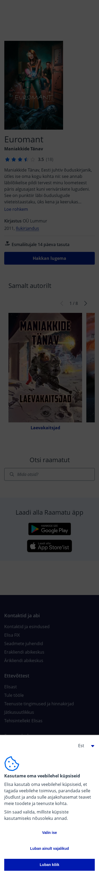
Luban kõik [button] (49, 865)
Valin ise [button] (49, 832)
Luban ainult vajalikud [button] (49, 848)
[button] (84, 745)
